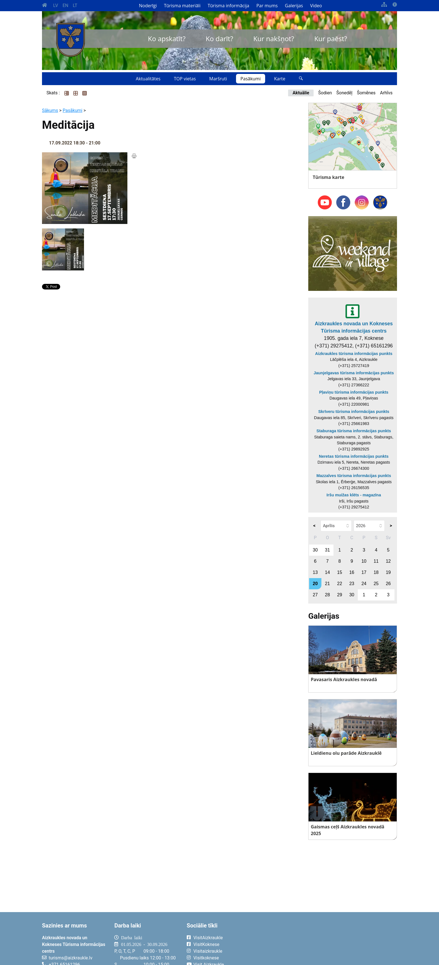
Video (316, 6)
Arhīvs (386, 92)
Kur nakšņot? (273, 38)
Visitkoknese (206, 958)
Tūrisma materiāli (182, 6)
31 (327, 550)
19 (388, 572)
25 (376, 583)
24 (363, 583)
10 (363, 561)
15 (339, 572)
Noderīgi (148, 6)
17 (363, 572)
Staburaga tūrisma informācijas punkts (353, 431)
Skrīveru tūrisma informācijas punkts (353, 411)
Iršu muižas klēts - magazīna (353, 495)
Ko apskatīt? (166, 38)
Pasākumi (250, 79)
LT (75, 5)
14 (327, 572)
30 (315, 550)
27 (315, 594)
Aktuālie (301, 92)
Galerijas (294, 6)
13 (315, 572)
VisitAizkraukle (208, 937)
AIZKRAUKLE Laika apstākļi (328, 942)
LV (55, 5)
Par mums (267, 6)
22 (339, 583)
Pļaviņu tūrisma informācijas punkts (353, 392)
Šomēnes (366, 92)
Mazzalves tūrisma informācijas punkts (353, 475)
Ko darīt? (219, 38)
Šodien (325, 92)
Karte (279, 79)
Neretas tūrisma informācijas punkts (354, 456)
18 (376, 572)
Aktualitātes (148, 79)
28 (327, 594)
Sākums (50, 110)
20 (315, 583)
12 (388, 561)
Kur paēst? (330, 38)
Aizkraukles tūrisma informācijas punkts (354, 353)
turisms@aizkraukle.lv (70, 958)
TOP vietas (185, 79)
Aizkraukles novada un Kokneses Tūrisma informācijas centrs (354, 327)
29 (339, 594)
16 (351, 572)
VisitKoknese (206, 944)
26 (388, 583)
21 (327, 583)
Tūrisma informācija (228, 6)
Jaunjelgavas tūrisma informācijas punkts (354, 373)
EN (65, 5)
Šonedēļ (344, 92)
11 (376, 561)
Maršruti (218, 79)
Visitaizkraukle (207, 951)
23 (351, 583)
